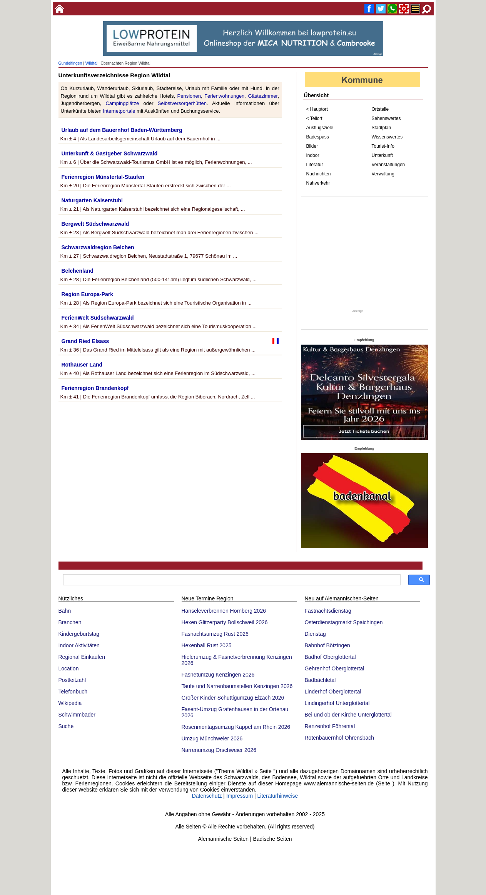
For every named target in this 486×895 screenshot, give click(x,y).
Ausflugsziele (320, 127)
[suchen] (231, 580)
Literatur (314, 164)
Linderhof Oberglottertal (333, 691)
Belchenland (78, 271)
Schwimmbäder (76, 715)
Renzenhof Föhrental (330, 726)
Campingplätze (122, 103)
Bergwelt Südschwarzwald (95, 224)
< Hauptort (317, 109)
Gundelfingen (70, 63)
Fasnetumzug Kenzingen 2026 (218, 675)
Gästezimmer (262, 96)
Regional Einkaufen (81, 657)
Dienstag (315, 634)
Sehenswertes (386, 118)
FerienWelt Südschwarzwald (98, 318)
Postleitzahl (72, 680)
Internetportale (119, 111)
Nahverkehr (318, 183)
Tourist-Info (383, 146)
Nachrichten (318, 174)
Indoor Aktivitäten (79, 645)
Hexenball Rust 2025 (207, 645)
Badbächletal (320, 680)
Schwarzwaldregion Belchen (98, 247)
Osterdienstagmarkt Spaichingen (344, 622)
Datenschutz (207, 796)
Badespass (317, 137)
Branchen (70, 622)
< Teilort (314, 118)
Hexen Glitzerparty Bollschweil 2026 (225, 622)
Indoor (312, 155)
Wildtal (91, 63)
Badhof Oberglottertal (330, 657)
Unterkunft (382, 155)
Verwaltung (383, 174)
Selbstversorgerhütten (182, 103)
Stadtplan (381, 127)
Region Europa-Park (88, 294)
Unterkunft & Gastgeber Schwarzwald (110, 153)
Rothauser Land (82, 365)
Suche (66, 726)
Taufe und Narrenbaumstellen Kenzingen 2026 (237, 686)
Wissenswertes (387, 137)
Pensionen (189, 96)
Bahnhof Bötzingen (327, 645)
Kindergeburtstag (79, 634)
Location (68, 668)
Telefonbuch (73, 691)
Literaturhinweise (277, 796)
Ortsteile (380, 109)
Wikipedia (70, 703)
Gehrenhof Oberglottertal (334, 668)
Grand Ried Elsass (85, 341)
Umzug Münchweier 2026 (212, 738)
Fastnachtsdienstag (328, 611)
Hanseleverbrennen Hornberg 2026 (224, 611)
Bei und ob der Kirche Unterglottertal (348, 715)
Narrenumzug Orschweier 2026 (219, 750)
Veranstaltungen (388, 164)
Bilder (312, 146)
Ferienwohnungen (224, 96)
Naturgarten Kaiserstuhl (92, 200)
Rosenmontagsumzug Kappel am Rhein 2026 (236, 727)
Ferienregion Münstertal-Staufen (103, 177)
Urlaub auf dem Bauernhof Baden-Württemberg (122, 130)
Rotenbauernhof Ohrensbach (339, 738)
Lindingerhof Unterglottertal (337, 703)
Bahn (64, 611)
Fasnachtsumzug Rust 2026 (215, 634)
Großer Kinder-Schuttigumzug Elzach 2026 (233, 698)
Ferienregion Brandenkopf (95, 388)
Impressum (239, 796)
